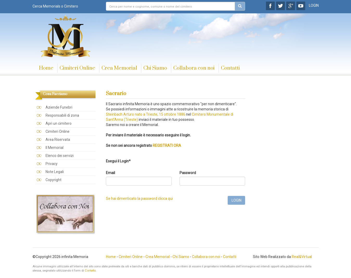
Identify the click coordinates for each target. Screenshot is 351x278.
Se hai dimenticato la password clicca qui (139, 198)
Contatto (90, 270)
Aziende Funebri (59, 107)
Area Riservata (58, 139)
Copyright (53, 180)
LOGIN (314, 5)
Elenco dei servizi (60, 156)
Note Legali (55, 172)
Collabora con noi (194, 68)
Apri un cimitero (59, 123)
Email (110, 173)
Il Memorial (54, 147)
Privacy (52, 164)
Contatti (230, 68)
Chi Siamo (155, 68)
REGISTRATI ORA (167, 145)
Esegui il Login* (118, 161)
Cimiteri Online (77, 68)
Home (46, 68)
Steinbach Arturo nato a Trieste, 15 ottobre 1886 (146, 114)
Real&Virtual (302, 257)
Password (188, 173)
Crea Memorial (119, 68)
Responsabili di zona (62, 115)
